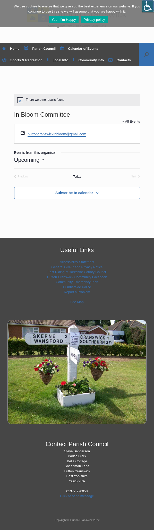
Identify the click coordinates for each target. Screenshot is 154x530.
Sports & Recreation (22, 60)
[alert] (77, 100)
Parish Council (40, 49)
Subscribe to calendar (74, 193)
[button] (146, 54)
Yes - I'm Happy (64, 20)
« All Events (131, 121)
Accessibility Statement (77, 262)
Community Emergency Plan (77, 282)
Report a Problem (77, 292)
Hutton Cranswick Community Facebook (77, 277)
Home (10, 49)
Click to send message (77, 496)
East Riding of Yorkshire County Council (77, 272)
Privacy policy (94, 20)
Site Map (76, 302)
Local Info (57, 60)
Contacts (119, 60)
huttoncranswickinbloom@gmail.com (57, 134)
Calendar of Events (79, 49)
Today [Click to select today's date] (77, 176)
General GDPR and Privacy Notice (76, 267)
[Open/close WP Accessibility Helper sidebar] (148, 6)
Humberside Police (77, 287)
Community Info (88, 60)
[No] (147, 13)
